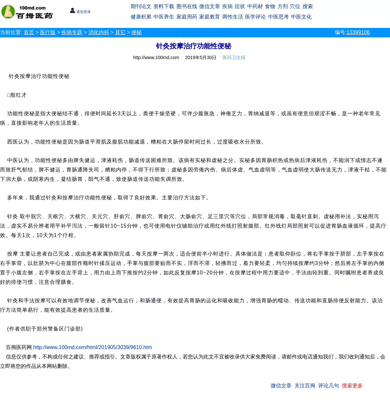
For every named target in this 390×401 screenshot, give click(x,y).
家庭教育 (209, 16)
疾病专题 (71, 32)
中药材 (255, 6)
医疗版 (48, 32)
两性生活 (232, 16)
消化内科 (98, 32)
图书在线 (186, 6)
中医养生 (163, 16)
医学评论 (255, 16)
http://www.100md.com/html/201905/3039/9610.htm (92, 347)
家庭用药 (186, 16)
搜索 (308, 6)
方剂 (283, 6)
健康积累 (141, 16)
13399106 (358, 32)
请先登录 (80, 12)
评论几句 (328, 385)
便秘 (136, 32)
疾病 (227, 6)
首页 (29, 32)
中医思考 (278, 16)
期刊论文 (141, 6)
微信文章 (209, 6)
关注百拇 (304, 385)
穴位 (295, 6)
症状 (240, 6)
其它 (120, 32)
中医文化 (301, 16)
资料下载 (163, 6)
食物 (270, 6)
